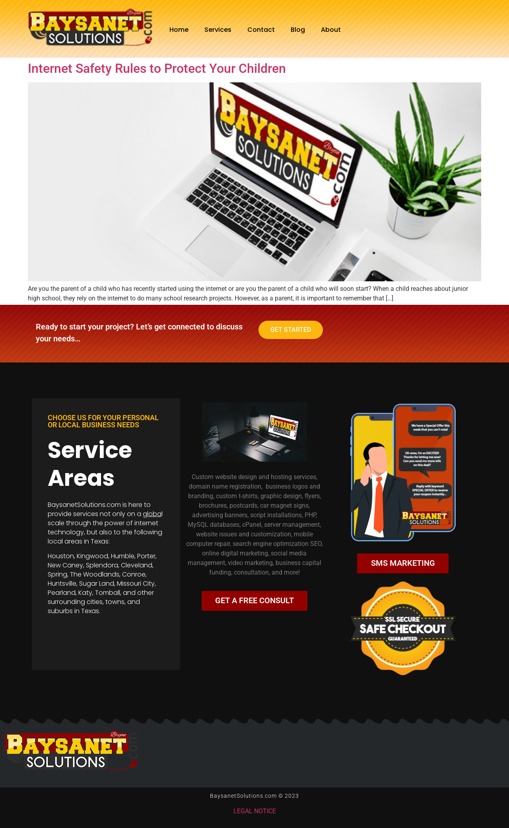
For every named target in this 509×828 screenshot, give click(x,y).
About (331, 29)
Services (217, 29)
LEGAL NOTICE (254, 811)
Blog (298, 29)
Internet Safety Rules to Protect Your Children (157, 68)
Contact (261, 29)
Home (178, 29)
